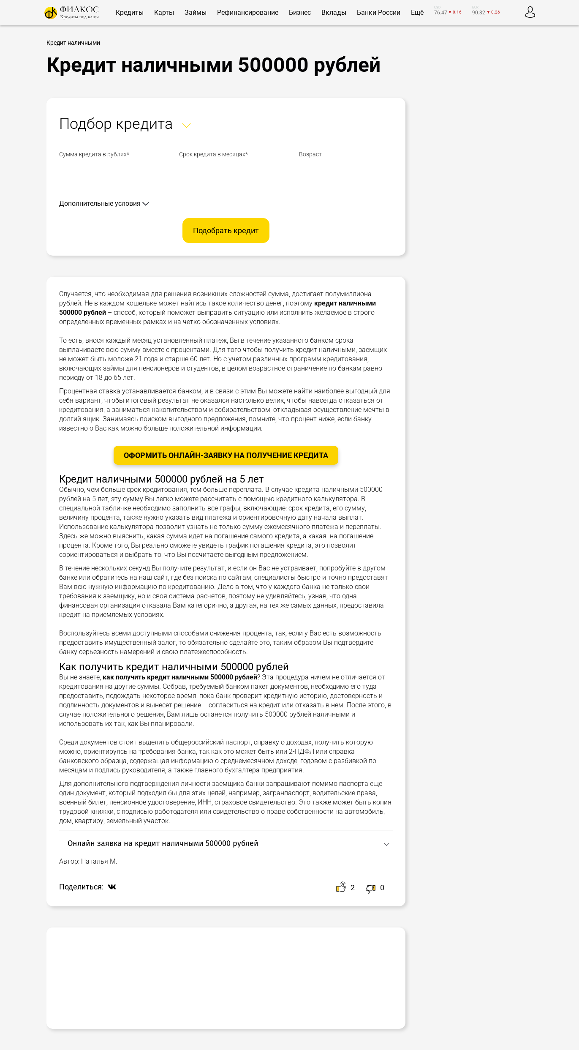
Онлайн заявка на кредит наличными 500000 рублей (163, 843)
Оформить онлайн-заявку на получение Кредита (226, 455)
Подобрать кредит (226, 230)
